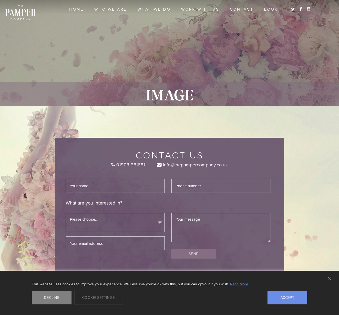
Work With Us (200, 9)
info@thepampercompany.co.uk (192, 164)
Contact (241, 9)
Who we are (110, 9)
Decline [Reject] (51, 297)
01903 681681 (128, 164)
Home (76, 9)
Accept (287, 297)
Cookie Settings (98, 297)
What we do (154, 9)
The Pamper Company (20, 12)
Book (271, 9)
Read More (239, 284)
